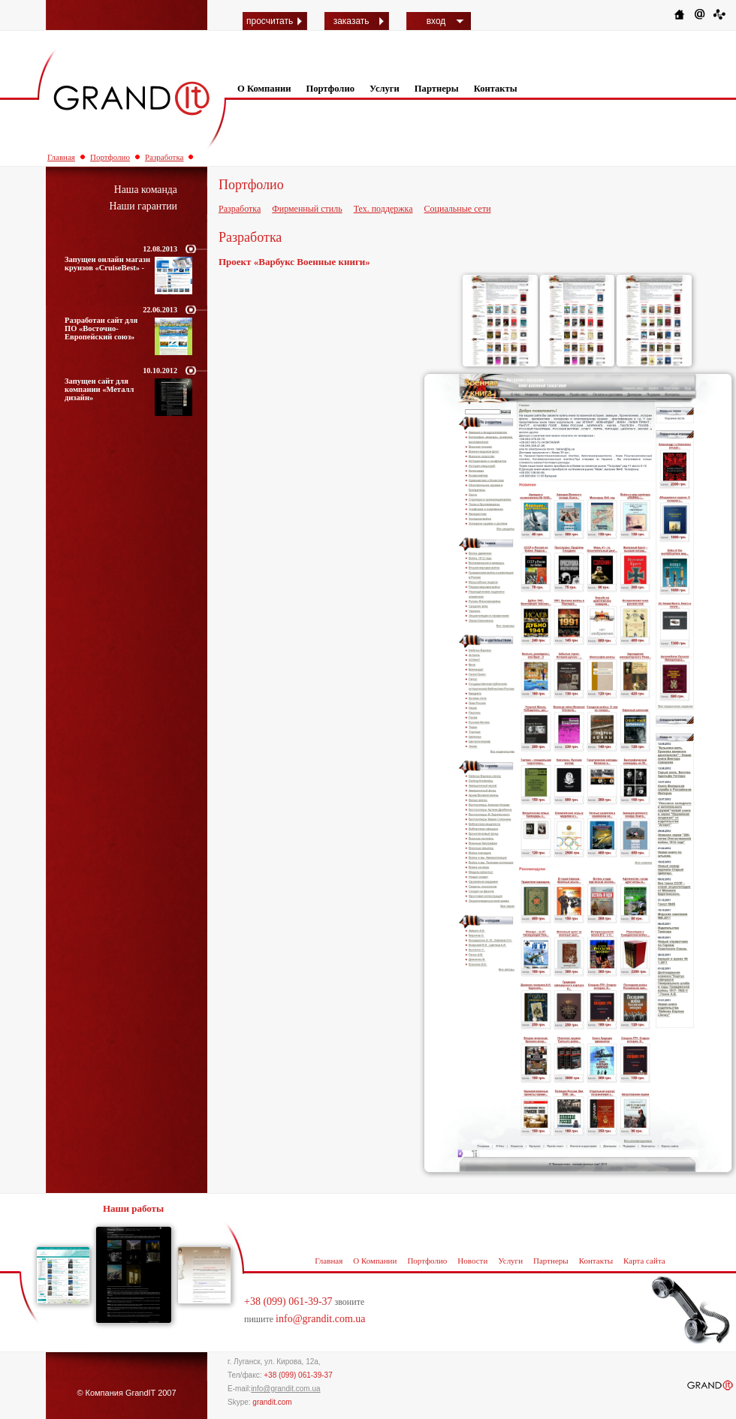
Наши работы (133, 1208)
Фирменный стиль (307, 208)
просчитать (269, 21)
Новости (472, 1260)
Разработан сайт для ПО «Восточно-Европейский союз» (101, 328)
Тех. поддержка (383, 208)
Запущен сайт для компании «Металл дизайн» (99, 389)
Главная (61, 156)
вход (436, 21)
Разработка (164, 156)
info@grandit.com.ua (320, 1318)
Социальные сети (457, 208)
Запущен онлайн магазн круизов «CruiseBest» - (107, 263)
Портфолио (330, 88)
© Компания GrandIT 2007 (126, 1392)
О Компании (264, 88)
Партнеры (437, 88)
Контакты (495, 88)
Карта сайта (644, 1260)
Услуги (385, 88)
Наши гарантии (143, 206)
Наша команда (145, 189)
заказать (351, 21)
